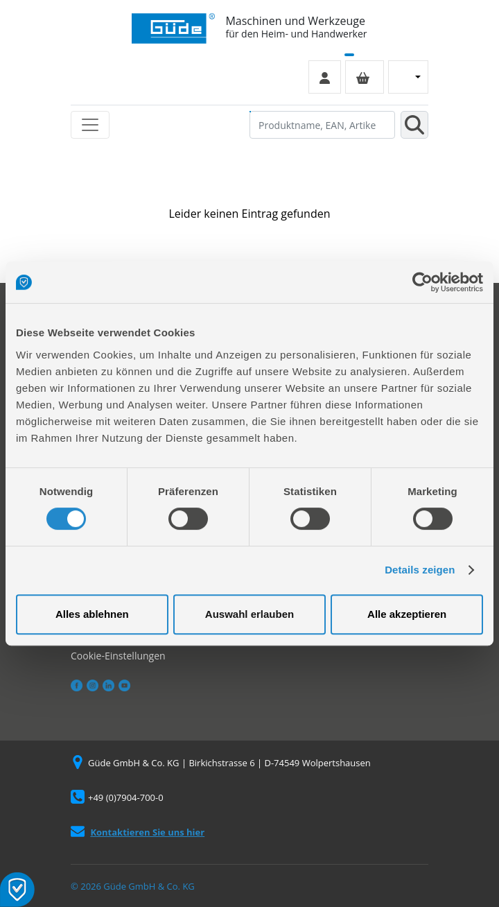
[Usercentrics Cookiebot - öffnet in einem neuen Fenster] (422, 282)
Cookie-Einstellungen (118, 655)
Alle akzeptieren (406, 614)
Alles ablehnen (92, 614)
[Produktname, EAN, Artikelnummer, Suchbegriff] (322, 125)
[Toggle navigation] (90, 125)
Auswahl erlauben (249, 614)
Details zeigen (420, 570)
